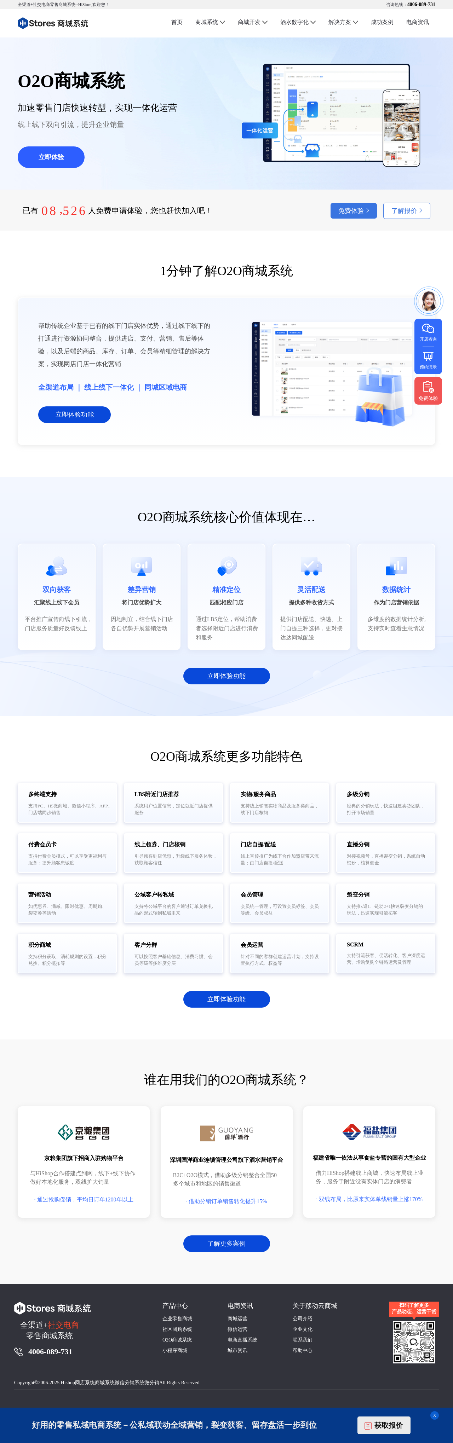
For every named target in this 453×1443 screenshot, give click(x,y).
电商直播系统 (242, 1340)
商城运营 (237, 1318)
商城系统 (206, 22)
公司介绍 (302, 1318)
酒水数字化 (294, 22)
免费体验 (351, 210)
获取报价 (384, 1425)
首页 (177, 22)
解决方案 (339, 22)
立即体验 (51, 157)
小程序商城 (174, 1350)
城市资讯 (237, 1350)
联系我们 (302, 1340)
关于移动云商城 (315, 1305)
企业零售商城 (177, 1318)
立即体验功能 (75, 414)
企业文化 (302, 1329)
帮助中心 (302, 1350)
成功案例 (382, 22)
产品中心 (175, 1305)
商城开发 (249, 22)
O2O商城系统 (177, 1340)
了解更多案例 (226, 1243)
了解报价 (404, 210)
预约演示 (428, 360)
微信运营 (237, 1329)
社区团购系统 (177, 1329)
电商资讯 (417, 22)
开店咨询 (428, 332)
